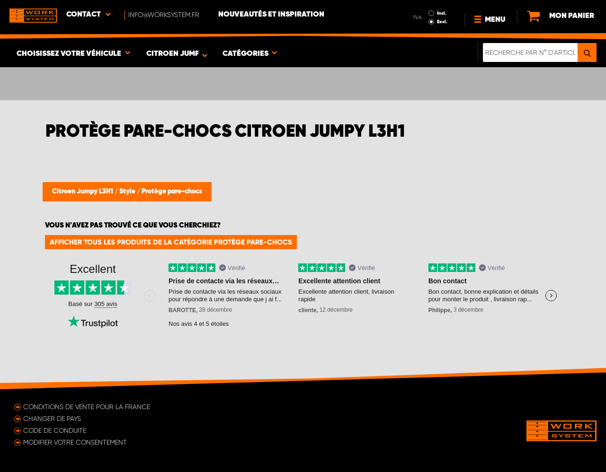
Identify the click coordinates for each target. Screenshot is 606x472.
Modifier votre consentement (75, 442)
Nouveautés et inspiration (271, 14)
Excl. (442, 21)
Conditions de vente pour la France (86, 407)
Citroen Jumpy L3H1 (83, 191)
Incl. (441, 13)
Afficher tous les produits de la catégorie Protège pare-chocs (171, 242)
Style (128, 191)
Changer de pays (52, 418)
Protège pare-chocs (172, 191)
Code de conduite (54, 430)
